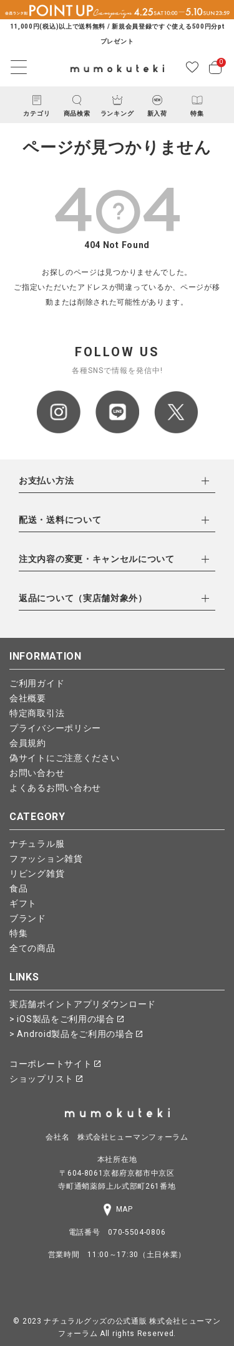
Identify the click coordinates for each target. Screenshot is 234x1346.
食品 (18, 888)
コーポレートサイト (54, 1064)
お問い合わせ (36, 773)
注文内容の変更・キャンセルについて (97, 559)
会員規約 (27, 743)
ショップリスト (45, 1079)
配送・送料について (60, 520)
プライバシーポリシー (55, 728)
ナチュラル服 (36, 844)
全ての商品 (32, 948)
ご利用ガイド (36, 683)
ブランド (27, 918)
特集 (18, 933)
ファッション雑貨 (46, 859)
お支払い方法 (46, 481)
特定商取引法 (36, 713)
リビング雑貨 (36, 873)
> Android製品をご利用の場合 (75, 1034)
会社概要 (27, 698)
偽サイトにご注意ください (64, 758)
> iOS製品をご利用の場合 (66, 1019)
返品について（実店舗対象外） (83, 598)
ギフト (23, 903)
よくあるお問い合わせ (55, 788)
